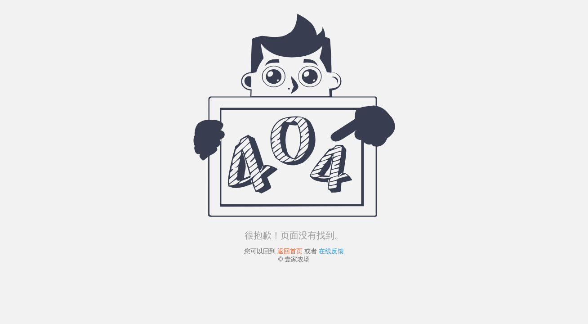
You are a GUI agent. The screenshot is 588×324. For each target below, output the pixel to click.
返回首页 (290, 251)
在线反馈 (331, 251)
